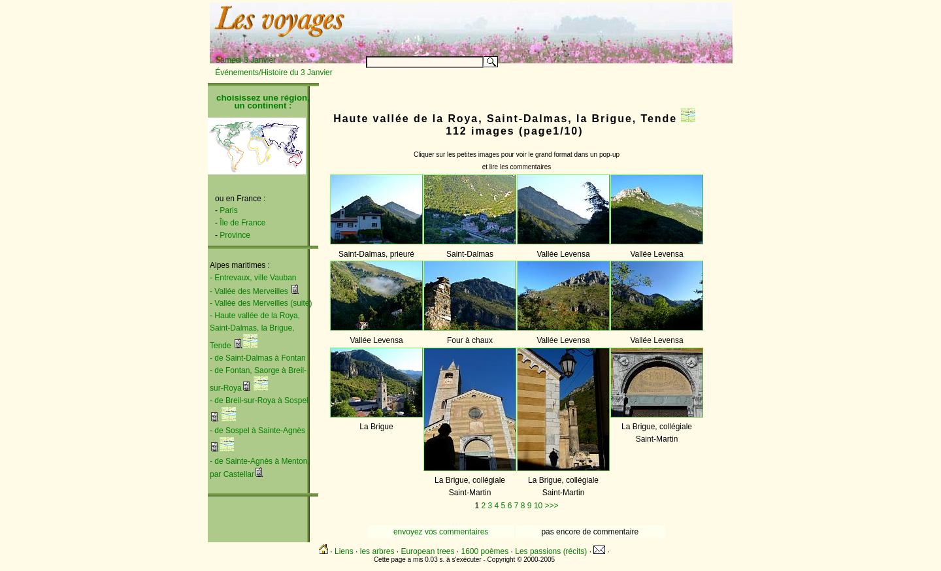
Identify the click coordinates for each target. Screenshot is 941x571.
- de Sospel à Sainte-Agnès (257, 430)
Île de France (242, 222)
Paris (228, 210)
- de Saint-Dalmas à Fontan (258, 358)
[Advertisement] (570, 24)
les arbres (377, 551)
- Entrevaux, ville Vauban (253, 277)
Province (235, 235)
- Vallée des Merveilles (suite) (261, 303)
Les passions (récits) (551, 551)
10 (538, 505)
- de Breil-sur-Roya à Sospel (259, 400)
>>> (551, 505)
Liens (344, 551)
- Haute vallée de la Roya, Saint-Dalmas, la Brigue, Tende (255, 330)
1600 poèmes (485, 551)
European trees (427, 551)
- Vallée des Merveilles (249, 291)
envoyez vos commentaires (440, 531)
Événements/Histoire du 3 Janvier (273, 72)
